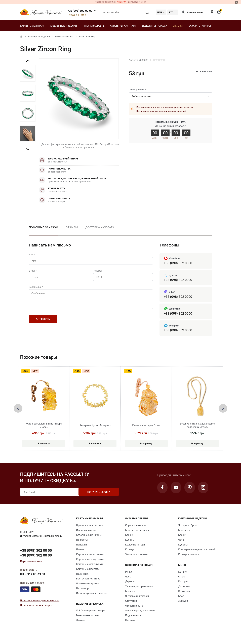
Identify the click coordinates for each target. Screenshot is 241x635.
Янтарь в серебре (93, 25)
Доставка (184, 586)
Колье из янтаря (135, 544)
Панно (80, 549)
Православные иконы (89, 525)
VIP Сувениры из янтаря (90, 610)
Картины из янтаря (32, 25)
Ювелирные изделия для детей (197, 549)
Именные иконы (86, 530)
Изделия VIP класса (154, 25)
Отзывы (72, 227)
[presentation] (18, 408)
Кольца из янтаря (64, 36)
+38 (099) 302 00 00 (36, 555)
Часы (128, 576)
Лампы (80, 620)
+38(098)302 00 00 (80, 11)
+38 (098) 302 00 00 (36, 550)
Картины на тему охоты (90, 559)
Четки (181, 539)
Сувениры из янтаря (123, 25)
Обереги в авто (134, 605)
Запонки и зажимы (136, 554)
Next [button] (27, 149)
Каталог (183, 571)
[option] (27, 73)
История (183, 581)
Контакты (184, 591)
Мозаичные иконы (87, 615)
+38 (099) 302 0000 (178, 263)
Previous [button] (27, 61)
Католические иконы (89, 534)
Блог (181, 596)
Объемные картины (87, 583)
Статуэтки (131, 600)
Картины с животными (90, 554)
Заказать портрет (200, 25)
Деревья (130, 581)
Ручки (128, 571)
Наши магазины (192, 12)
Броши (129, 534)
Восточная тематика (88, 578)
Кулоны (130, 539)
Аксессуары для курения (140, 610)
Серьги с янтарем (135, 525)
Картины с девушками (89, 564)
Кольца (129, 549)
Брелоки (130, 591)
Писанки (130, 620)
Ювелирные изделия (63, 25)
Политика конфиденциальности (39, 600)
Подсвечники (133, 615)
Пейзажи (81, 544)
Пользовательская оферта (36, 605)
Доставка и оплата (99, 227)
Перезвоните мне (77, 15)
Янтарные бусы (187, 525)
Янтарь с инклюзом (137, 596)
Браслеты (184, 530)
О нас (181, 576)
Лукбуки (183, 600)
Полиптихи (82, 573)
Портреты (82, 539)
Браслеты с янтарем (137, 530)
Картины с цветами (87, 568)
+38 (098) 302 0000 (178, 279)
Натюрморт (83, 588)
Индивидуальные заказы (91, 593)
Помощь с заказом (43, 227)
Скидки (178, 25)
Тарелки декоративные (139, 586)
